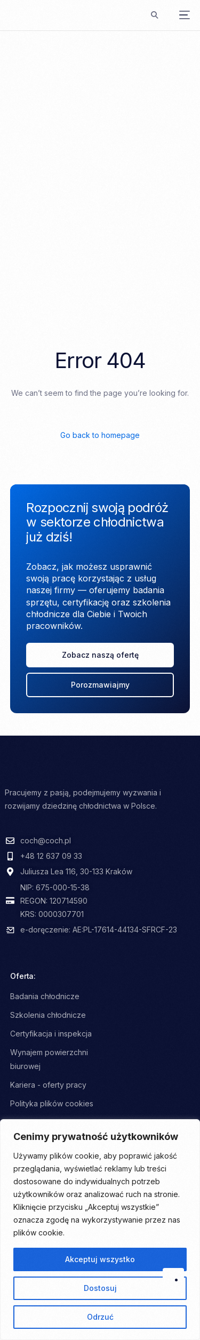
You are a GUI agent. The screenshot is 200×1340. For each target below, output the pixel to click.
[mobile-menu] (179, 15)
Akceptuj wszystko (100, 1259)
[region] (100, 1229)
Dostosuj (100, 1288)
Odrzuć (100, 1316)
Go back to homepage (100, 435)
